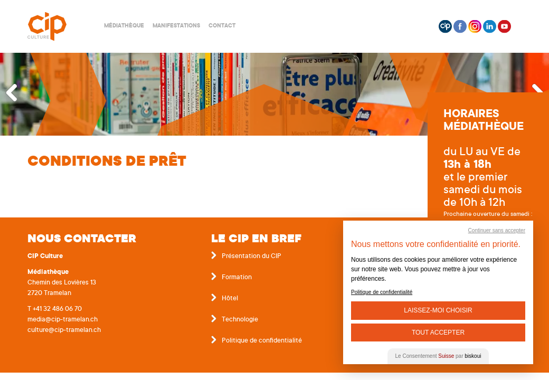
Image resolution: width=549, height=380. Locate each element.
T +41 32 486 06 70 (54, 309)
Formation (237, 277)
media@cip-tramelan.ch (62, 320)
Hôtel (230, 298)
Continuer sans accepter (496, 230)
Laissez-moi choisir (438, 310)
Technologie (240, 320)
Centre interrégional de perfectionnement (59, 26)
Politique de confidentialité (262, 341)
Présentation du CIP (251, 256)
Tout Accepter (438, 332)
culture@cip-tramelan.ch (64, 330)
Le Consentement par (438, 356)
